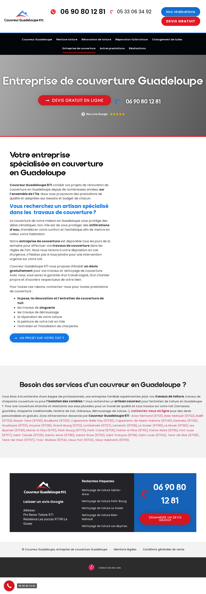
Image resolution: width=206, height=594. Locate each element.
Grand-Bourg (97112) (67, 425)
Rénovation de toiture (96, 39)
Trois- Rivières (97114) (51, 440)
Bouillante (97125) (57, 421)
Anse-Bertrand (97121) (147, 416)
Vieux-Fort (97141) (81, 440)
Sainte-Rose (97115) (90, 435)
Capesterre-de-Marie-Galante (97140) (144, 421)
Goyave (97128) (40, 425)
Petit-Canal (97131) (101, 430)
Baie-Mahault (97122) (179, 416)
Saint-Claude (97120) (28, 435)
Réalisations (137, 48)
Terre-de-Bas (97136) (183, 435)
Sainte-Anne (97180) (60, 435)
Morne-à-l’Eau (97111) (41, 430)
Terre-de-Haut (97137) (18, 440)
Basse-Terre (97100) (28, 421)
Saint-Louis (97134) (152, 435)
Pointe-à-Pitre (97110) (132, 430)
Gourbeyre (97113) (15, 425)
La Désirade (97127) (97, 425)
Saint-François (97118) (121, 435)
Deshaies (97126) (185, 421)
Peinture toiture (66, 39)
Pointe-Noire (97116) (163, 430)
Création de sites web (110, 567)
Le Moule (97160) (176, 425)
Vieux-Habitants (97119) (112, 440)
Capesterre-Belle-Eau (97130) (92, 421)
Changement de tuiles (167, 39)
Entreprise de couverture (78, 48)
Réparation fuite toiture (131, 39)
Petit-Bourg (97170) (72, 430)
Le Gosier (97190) (151, 425)
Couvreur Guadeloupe (37, 39)
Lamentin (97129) (125, 425)
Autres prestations (112, 48)
